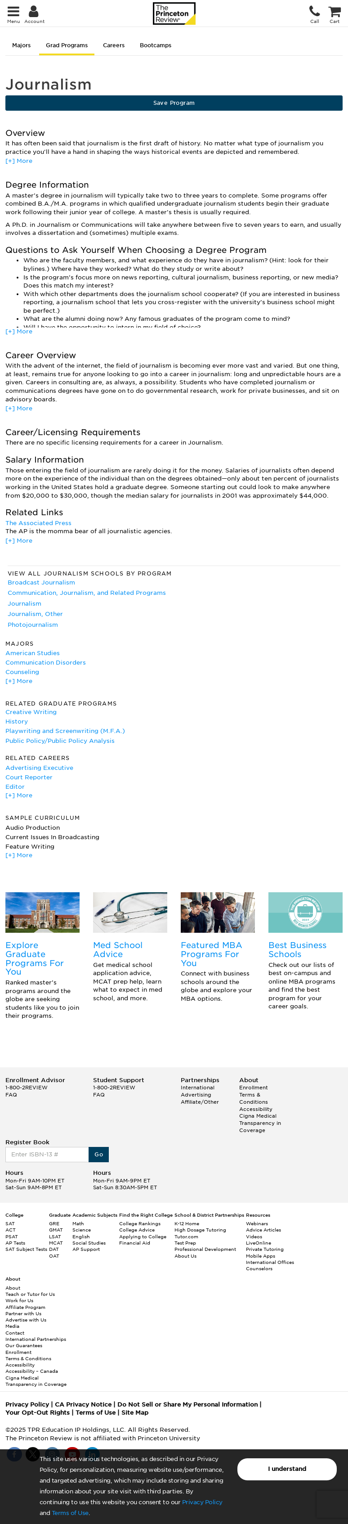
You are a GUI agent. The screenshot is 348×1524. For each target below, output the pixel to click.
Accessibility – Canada (31, 1371)
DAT (54, 1249)
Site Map (134, 1412)
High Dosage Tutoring (200, 1229)
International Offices (270, 1262)
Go (98, 1154)
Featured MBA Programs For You (211, 954)
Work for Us (19, 1300)
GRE (54, 1223)
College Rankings (140, 1223)
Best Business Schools (297, 949)
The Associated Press (38, 523)
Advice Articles (263, 1229)
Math (78, 1223)
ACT (10, 1229)
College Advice (137, 1229)
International (197, 1087)
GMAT (56, 1229)
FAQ (11, 1095)
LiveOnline (258, 1242)
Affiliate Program (25, 1307)
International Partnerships (35, 1339)
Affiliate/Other (200, 1102)
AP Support (86, 1249)
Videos (254, 1236)
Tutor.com (186, 1236)
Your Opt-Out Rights (37, 1412)
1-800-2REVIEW (26, 1087)
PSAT (11, 1236)
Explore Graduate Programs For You (34, 958)
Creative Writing (31, 712)
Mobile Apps (260, 1256)
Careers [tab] (114, 45)
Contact (14, 1332)
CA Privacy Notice (83, 1404)
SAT (10, 1223)
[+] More (18, 160)
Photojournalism (33, 624)
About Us (185, 1256)
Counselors (259, 1268)
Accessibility (255, 1109)
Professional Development (205, 1249)
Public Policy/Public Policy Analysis (60, 740)
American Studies (32, 653)
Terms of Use (70, 1513)
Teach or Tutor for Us (30, 1294)
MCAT (56, 1242)
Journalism (24, 603)
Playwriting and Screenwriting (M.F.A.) (65, 731)
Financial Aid (134, 1242)
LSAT (55, 1236)
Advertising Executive (39, 767)
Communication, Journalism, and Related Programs (87, 592)
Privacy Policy (202, 1502)
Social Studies (89, 1242)
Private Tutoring (265, 1249)
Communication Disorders (45, 662)
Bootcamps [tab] (155, 45)
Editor (15, 786)
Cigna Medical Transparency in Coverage (260, 1123)
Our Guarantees (23, 1345)
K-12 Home (186, 1223)
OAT (54, 1256)
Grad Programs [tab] (67, 45)
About (12, 1287)
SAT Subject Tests (26, 1249)
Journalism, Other (35, 614)
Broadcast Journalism (41, 582)
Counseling (22, 672)
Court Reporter (29, 777)
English (81, 1236)
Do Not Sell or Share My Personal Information (187, 1404)
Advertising (196, 1095)
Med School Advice (118, 949)
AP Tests (15, 1242)
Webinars (257, 1223)
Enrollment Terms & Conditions (253, 1094)
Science (81, 1229)
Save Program (174, 102)
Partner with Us (23, 1313)
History (16, 721)
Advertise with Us (25, 1319)
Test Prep (185, 1242)
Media (12, 1326)
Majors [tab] (21, 45)
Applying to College (142, 1236)
